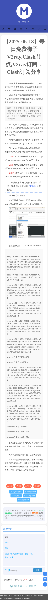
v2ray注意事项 (29, 496)
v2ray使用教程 (23, 500)
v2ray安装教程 (16, 492)
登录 (7, 570)
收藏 (10, 486)
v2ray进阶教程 (30, 492)
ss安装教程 (16, 496)
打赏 (18, 486)
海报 (37, 486)
